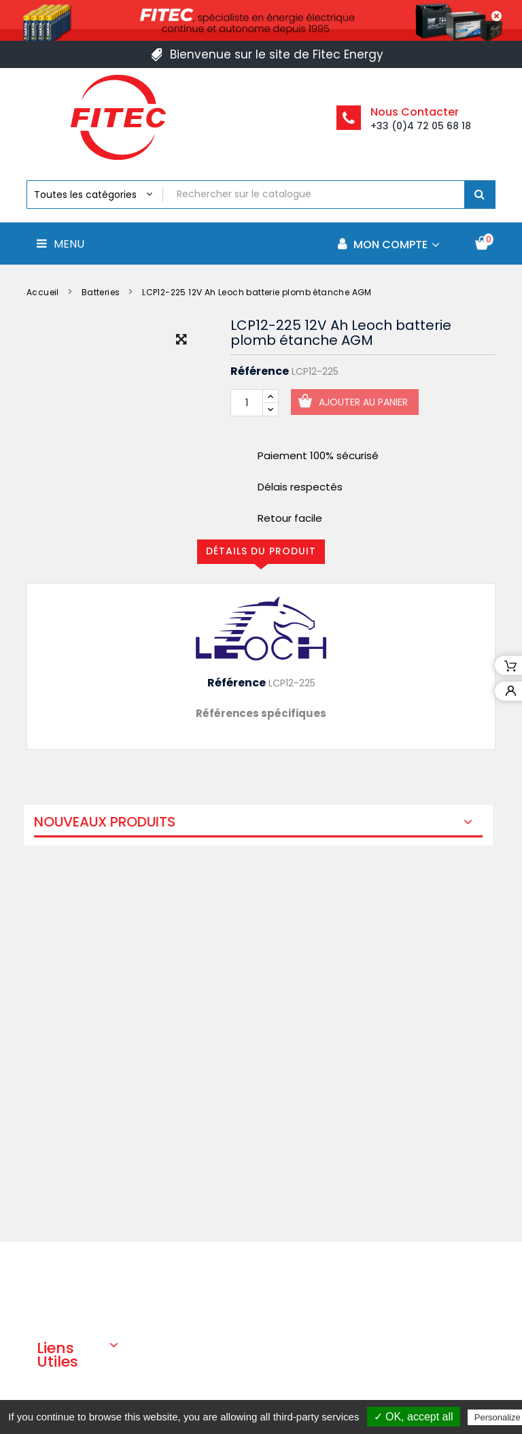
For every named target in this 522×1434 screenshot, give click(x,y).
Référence (259, 371)
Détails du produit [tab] (261, 551)
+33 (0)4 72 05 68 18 (420, 126)
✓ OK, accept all (413, 1416)
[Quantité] (246, 402)
